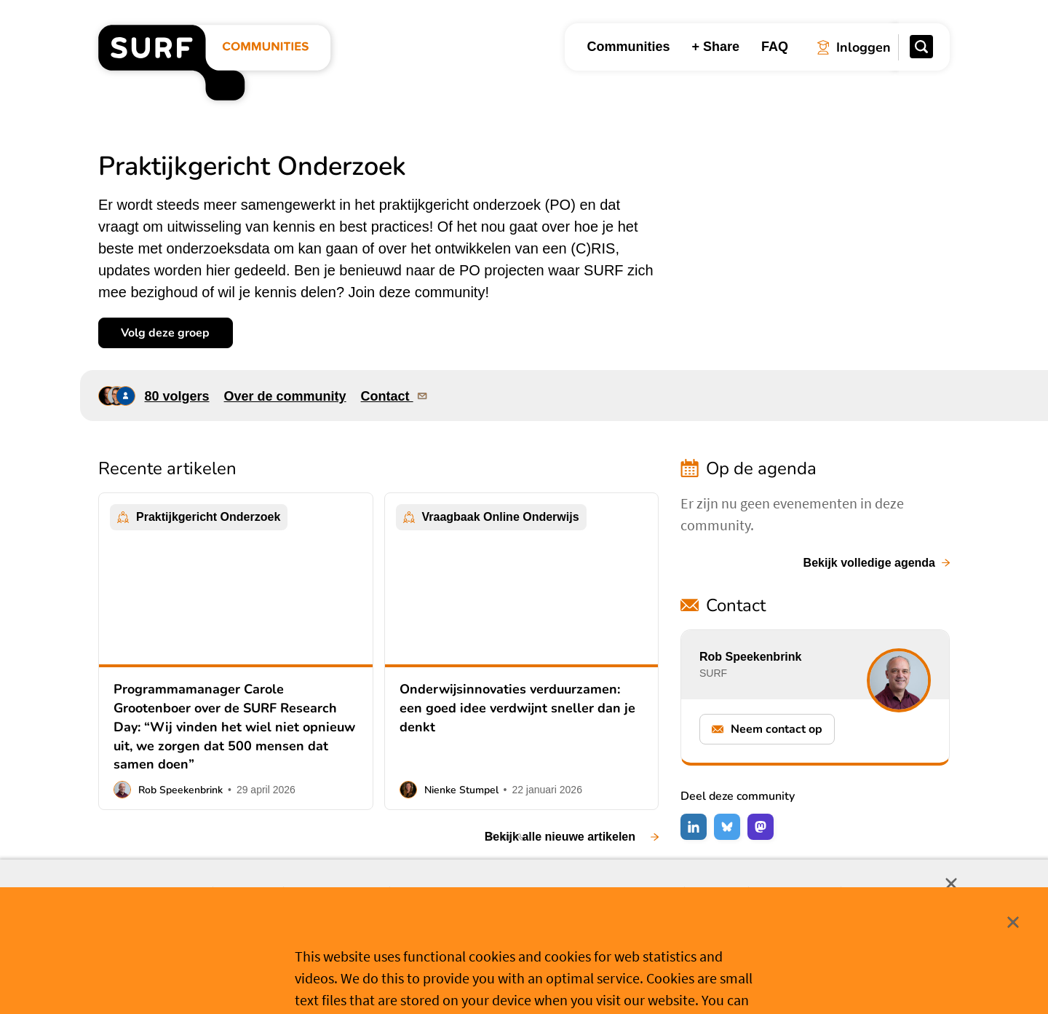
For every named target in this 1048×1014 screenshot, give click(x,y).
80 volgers (177, 396)
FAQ (774, 46)
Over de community (285, 396)
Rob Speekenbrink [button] (180, 790)
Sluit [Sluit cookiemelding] (951, 883)
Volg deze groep (165, 333)
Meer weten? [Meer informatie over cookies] (634, 979)
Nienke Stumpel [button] (461, 790)
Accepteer (418, 980)
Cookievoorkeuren (532, 979)
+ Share (715, 46)
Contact (395, 396)
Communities (628, 46)
